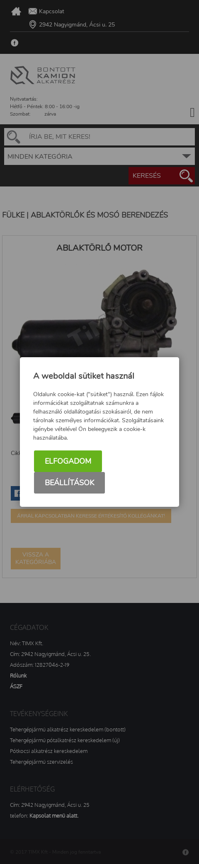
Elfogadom (68, 461)
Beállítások (69, 483)
